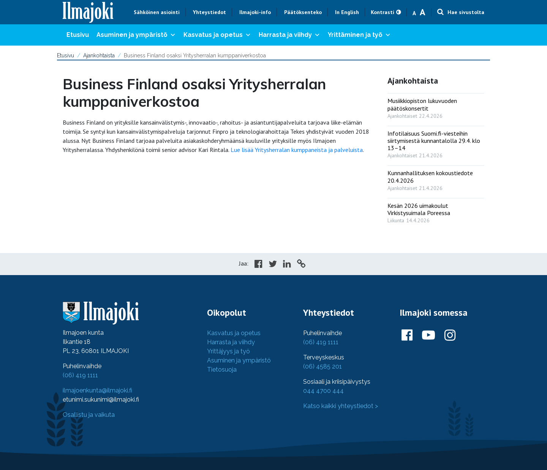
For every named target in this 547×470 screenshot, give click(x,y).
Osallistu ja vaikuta (89, 414)
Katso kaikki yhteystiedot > (340, 406)
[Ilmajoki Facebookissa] (407, 335)
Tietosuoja (222, 369)
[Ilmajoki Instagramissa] (450, 335)
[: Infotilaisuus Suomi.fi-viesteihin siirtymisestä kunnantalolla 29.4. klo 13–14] (435, 143)
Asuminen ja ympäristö (136, 35)
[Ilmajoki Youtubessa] (428, 335)
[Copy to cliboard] (301, 265)
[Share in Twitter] (273, 265)
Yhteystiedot (209, 12)
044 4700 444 (323, 390)
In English (347, 12)
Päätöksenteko (303, 12)
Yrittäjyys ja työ (228, 351)
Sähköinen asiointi (157, 12)
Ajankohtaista (99, 55)
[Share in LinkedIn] (287, 265)
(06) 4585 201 (322, 366)
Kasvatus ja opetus (217, 35)
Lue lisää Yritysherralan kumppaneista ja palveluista (297, 150)
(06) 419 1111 (80, 375)
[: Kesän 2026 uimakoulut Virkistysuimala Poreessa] (435, 211)
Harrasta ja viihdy (289, 35)
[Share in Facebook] (258, 265)
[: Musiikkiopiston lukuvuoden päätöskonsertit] (435, 106)
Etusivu (77, 34)
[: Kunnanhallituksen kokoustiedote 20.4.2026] (435, 178)
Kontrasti (382, 12)
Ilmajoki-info (255, 12)
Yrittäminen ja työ (359, 35)
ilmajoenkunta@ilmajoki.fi (97, 390)
